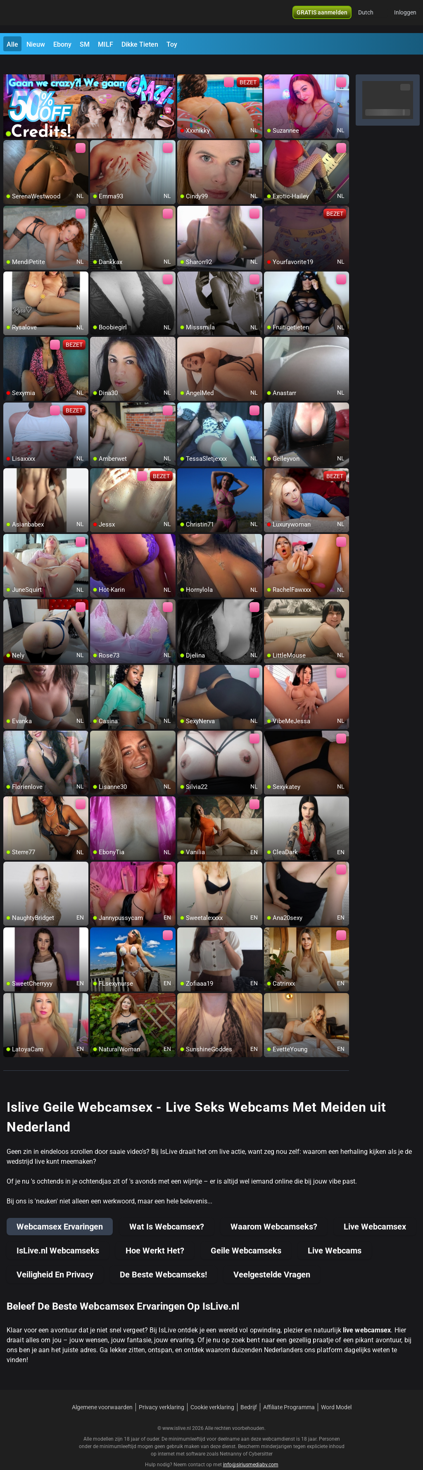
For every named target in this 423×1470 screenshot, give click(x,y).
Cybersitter (261, 1439)
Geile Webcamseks (246, 1236)
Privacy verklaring (161, 1392)
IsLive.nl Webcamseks (58, 1236)
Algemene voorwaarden (102, 1392)
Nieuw (35, 44)
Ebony (62, 44)
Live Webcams (334, 1236)
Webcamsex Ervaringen (60, 1212)
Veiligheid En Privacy (55, 1260)
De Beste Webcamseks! (163, 1260)
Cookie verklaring (212, 1392)
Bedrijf (248, 1392)
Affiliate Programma (289, 1392)
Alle (12, 44)
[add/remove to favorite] (184, 66)
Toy (171, 44)
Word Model (336, 1392)
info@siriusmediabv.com (250, 1450)
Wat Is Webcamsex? (166, 1212)
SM (85, 44)
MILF (105, 44)
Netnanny (231, 1439)
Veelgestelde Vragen (271, 1260)
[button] (371, 16)
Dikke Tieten (139, 44)
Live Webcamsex (375, 1212)
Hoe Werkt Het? (155, 1236)
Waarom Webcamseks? (274, 1212)
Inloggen (405, 16)
